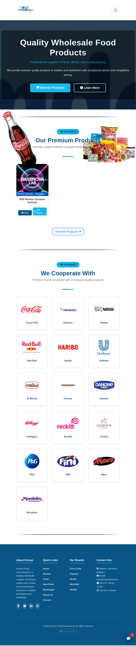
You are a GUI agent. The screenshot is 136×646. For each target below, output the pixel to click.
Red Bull (74, 585)
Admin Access (68, 632)
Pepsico (74, 574)
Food (46, 579)
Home (46, 569)
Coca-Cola (75, 569)
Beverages (49, 590)
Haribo (73, 590)
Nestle (73, 579)
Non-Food (48, 585)
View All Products (68, 231)
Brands (47, 574)
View (24, 213)
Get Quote (38, 211)
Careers (47, 600)
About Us (48, 595)
